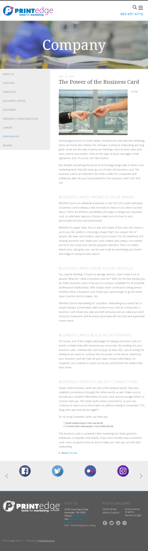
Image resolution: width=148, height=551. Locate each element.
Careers (7, 127)
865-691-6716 (131, 13)
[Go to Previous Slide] (7, 476)
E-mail (68, 522)
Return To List (69, 453)
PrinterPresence (46, 540)
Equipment (9, 109)
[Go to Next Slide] (141, 476)
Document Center (14, 100)
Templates (9, 91)
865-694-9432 (76, 519)
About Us (8, 74)
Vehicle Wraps (110, 509)
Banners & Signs (133, 515)
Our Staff (9, 83)
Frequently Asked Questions (20, 118)
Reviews (7, 145)
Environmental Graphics (132, 510)
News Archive (11, 136)
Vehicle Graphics (111, 512)
